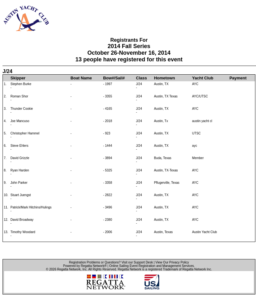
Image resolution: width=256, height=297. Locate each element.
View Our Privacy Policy (172, 262)
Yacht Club (202, 78)
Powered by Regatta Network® (85, 266)
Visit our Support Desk (137, 262)
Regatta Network (69, 269)
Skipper (18, 78)
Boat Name (81, 78)
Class (141, 78)
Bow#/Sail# (114, 78)
